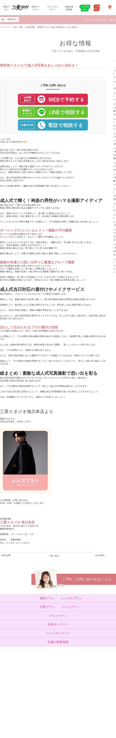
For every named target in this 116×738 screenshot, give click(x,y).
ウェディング (23, 686)
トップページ (5, 27)
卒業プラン (47, 607)
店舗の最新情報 (58, 642)
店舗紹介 (36, 694)
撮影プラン (47, 598)
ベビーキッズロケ (25, 690)
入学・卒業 (22, 679)
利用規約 (36, 712)
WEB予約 (97, 7)
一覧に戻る (53, 556)
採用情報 (36, 705)
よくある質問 (38, 697)
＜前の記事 (5, 555)
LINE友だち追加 (85, 8)
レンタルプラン (71, 598)
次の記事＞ (100, 555)
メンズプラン (70, 607)
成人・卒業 (18, 27)
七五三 (20, 675)
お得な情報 (30, 27)
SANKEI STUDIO (55, 733)
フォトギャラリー (58, 633)
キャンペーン (58, 615)
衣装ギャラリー (58, 624)
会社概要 (36, 701)
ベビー (20, 672)
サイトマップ (38, 708)
